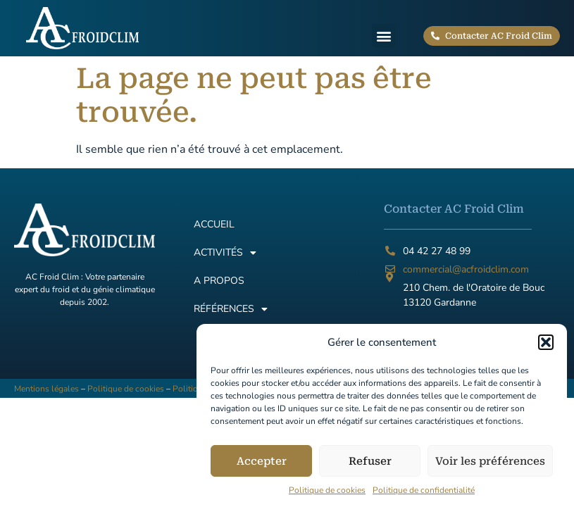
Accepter (262, 468)
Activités (225, 253)
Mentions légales (46, 388)
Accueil (214, 224)
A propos (219, 280)
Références (231, 309)
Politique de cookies (327, 497)
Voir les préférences (490, 468)
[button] (546, 349)
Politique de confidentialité (424, 497)
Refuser (370, 468)
